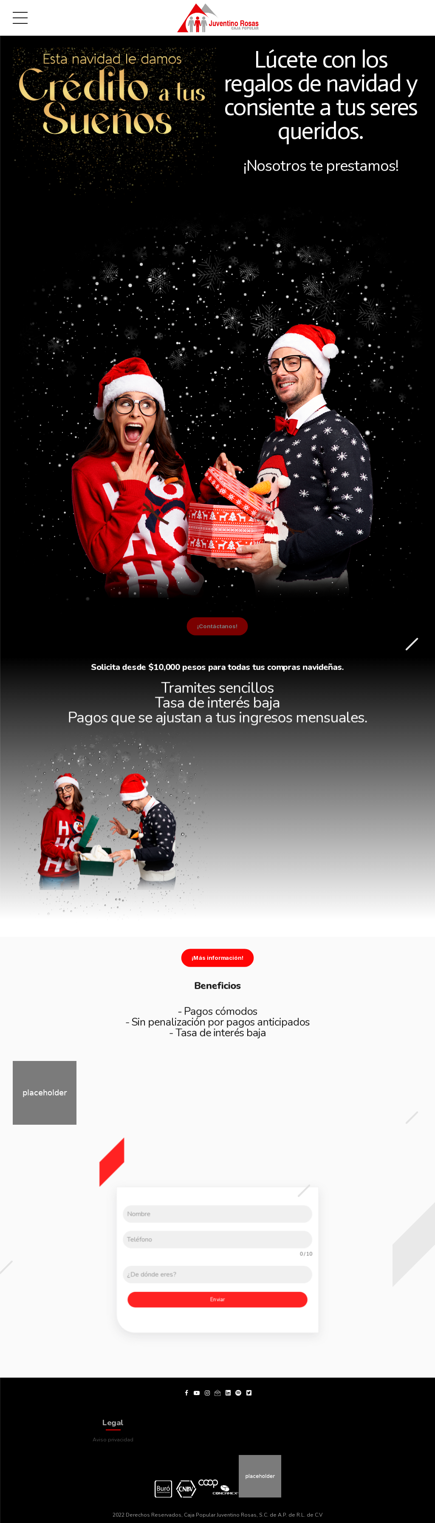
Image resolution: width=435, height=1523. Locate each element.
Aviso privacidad (113, 1438)
